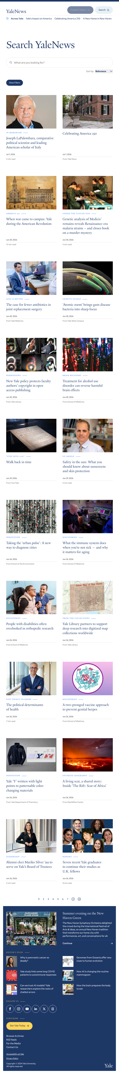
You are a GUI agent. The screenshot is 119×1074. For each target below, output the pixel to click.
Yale (109, 1066)
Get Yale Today (19, 1025)
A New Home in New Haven (97, 18)
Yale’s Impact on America (39, 18)
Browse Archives (15, 1036)
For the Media (13, 1043)
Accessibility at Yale (15, 1054)
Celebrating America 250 (67, 18)
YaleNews (16, 12)
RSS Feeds (11, 1039)
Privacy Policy (12, 1058)
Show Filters (14, 82)
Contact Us (12, 1047)
